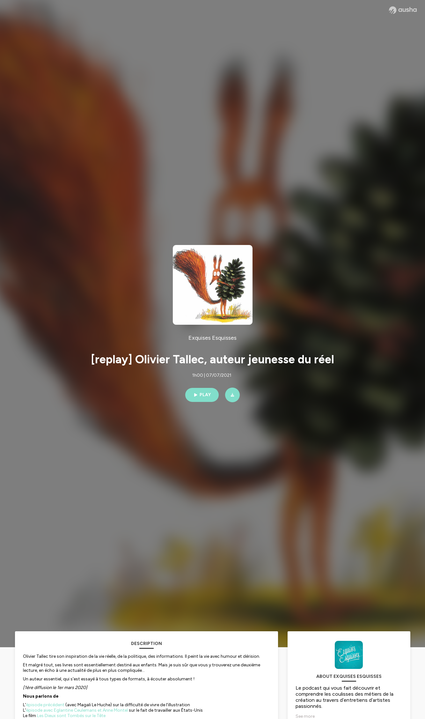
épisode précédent (45, 705)
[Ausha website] (403, 10)
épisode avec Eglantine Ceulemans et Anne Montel (77, 710)
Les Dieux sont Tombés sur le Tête (71, 715)
